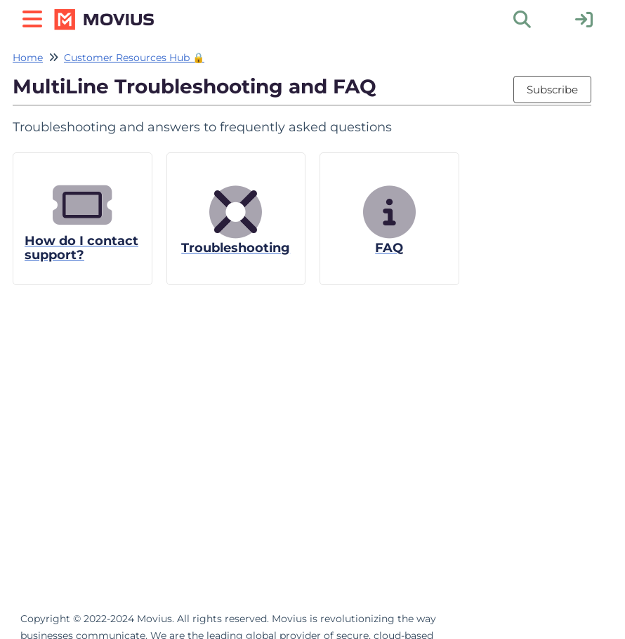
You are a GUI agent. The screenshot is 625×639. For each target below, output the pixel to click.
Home (28, 57)
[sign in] (583, 18)
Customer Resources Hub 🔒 (134, 57)
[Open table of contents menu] (35, 17)
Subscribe (552, 89)
